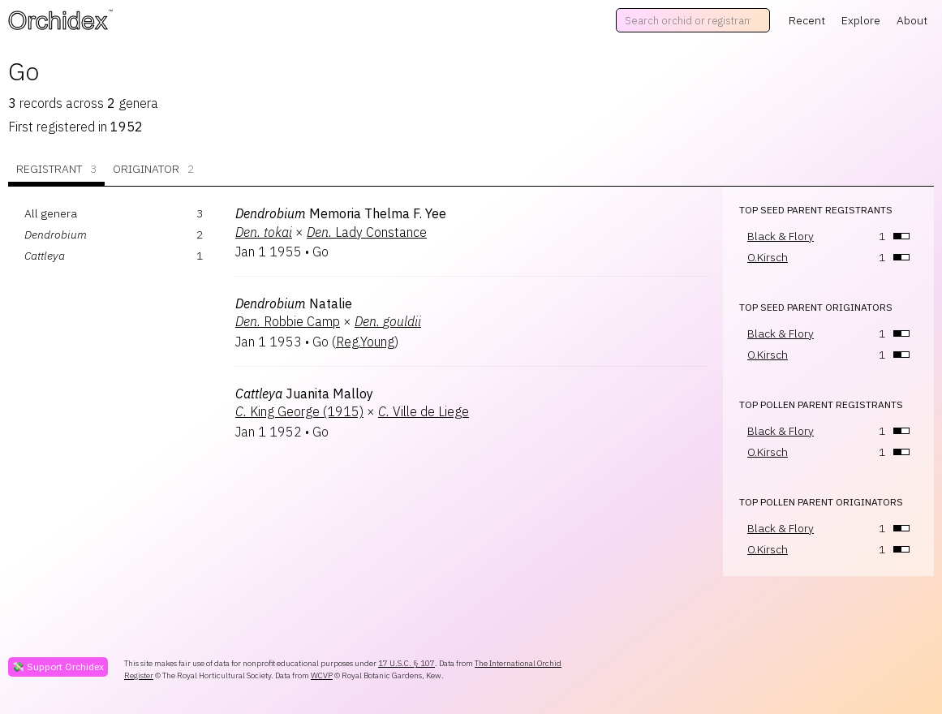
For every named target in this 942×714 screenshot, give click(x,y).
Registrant (56, 169)
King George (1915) (299, 411)
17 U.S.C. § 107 (406, 663)
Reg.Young (365, 341)
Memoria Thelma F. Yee (340, 213)
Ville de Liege (423, 411)
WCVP (322, 675)
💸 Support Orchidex (58, 666)
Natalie (293, 303)
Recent (807, 20)
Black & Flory (780, 236)
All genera (50, 213)
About (912, 20)
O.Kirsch (767, 257)
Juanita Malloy (304, 393)
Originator (153, 169)
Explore (860, 20)
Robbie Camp (287, 321)
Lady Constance (367, 232)
